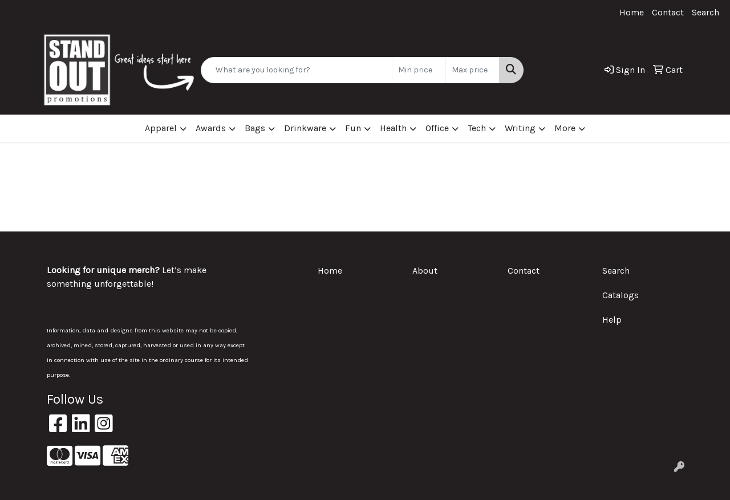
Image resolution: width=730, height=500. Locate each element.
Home (631, 12)
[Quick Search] (296, 70)
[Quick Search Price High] (472, 70)
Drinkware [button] (305, 128)
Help (612, 319)
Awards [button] (211, 128)
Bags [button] (255, 128)
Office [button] (437, 128)
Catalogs (620, 295)
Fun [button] (353, 128)
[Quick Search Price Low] (419, 70)
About (424, 270)
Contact (668, 12)
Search (705, 12)
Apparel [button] (161, 128)
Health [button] (393, 128)
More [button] (564, 128)
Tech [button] (477, 128)
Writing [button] (520, 128)
